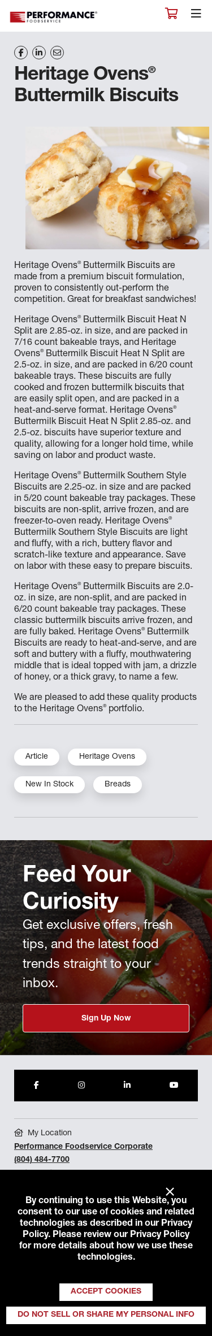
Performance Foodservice (54, 17)
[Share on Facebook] (21, 52)
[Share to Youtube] (174, 1085)
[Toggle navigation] (196, 16)
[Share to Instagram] (81, 1085)
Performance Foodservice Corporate (83, 1147)
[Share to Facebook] (36, 1085)
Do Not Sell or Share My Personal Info (106, 1315)
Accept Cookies (106, 1292)
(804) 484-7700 (42, 1160)
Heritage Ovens (107, 757)
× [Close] (170, 1192)
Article (36, 757)
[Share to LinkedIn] (127, 1085)
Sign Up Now (106, 1019)
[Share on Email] (57, 52)
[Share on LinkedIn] (39, 52)
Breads (118, 785)
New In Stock (49, 785)
